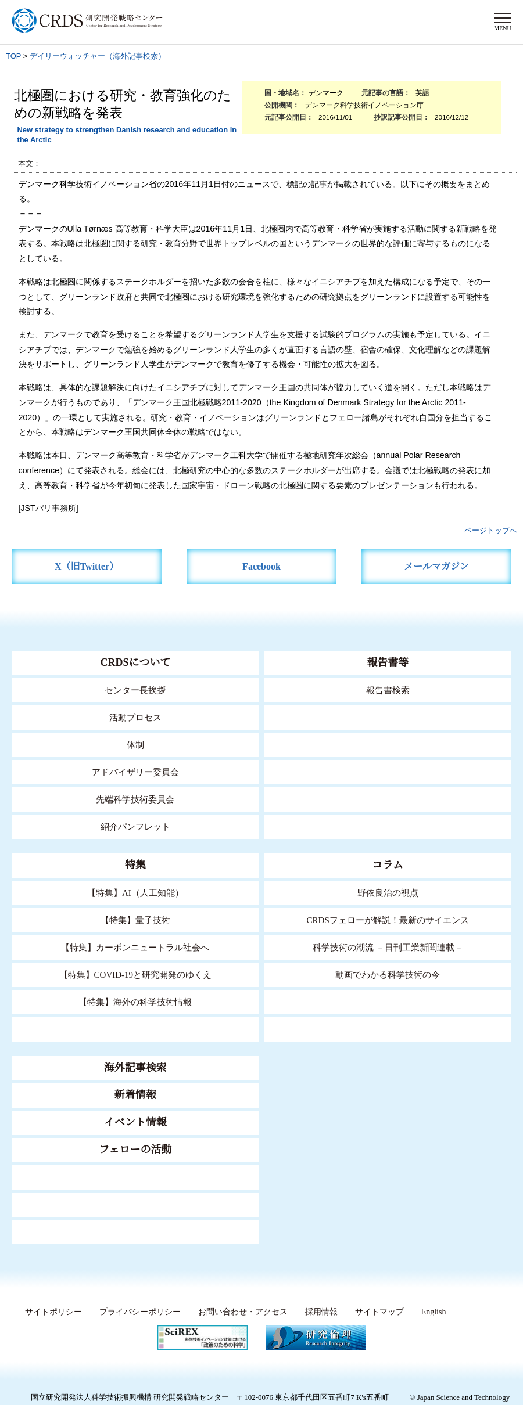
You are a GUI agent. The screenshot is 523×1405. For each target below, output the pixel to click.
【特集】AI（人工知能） (135, 893)
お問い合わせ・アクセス (239, 1312)
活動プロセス (135, 717)
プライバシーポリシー (136, 1312)
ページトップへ (490, 530)
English (433, 1312)
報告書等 (388, 662)
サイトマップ (375, 1312)
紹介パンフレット (135, 826)
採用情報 (318, 1312)
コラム (387, 865)
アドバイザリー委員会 (135, 772)
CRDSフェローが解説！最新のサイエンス (387, 920)
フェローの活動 (135, 1149)
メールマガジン (436, 566)
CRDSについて (135, 662)
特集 (135, 865)
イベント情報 (135, 1122)
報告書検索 (388, 690)
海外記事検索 (135, 1067)
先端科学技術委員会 (135, 799)
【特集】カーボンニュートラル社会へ (135, 947)
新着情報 (135, 1095)
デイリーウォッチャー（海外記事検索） (98, 56)
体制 (135, 744)
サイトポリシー (50, 1312)
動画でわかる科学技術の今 (387, 974)
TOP (13, 56)
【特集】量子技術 (135, 920)
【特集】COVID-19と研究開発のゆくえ (135, 974)
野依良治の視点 (387, 893)
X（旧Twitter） (87, 566)
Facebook (262, 566)
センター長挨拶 (135, 690)
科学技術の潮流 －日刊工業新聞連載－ (388, 947)
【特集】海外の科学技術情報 (135, 1002)
